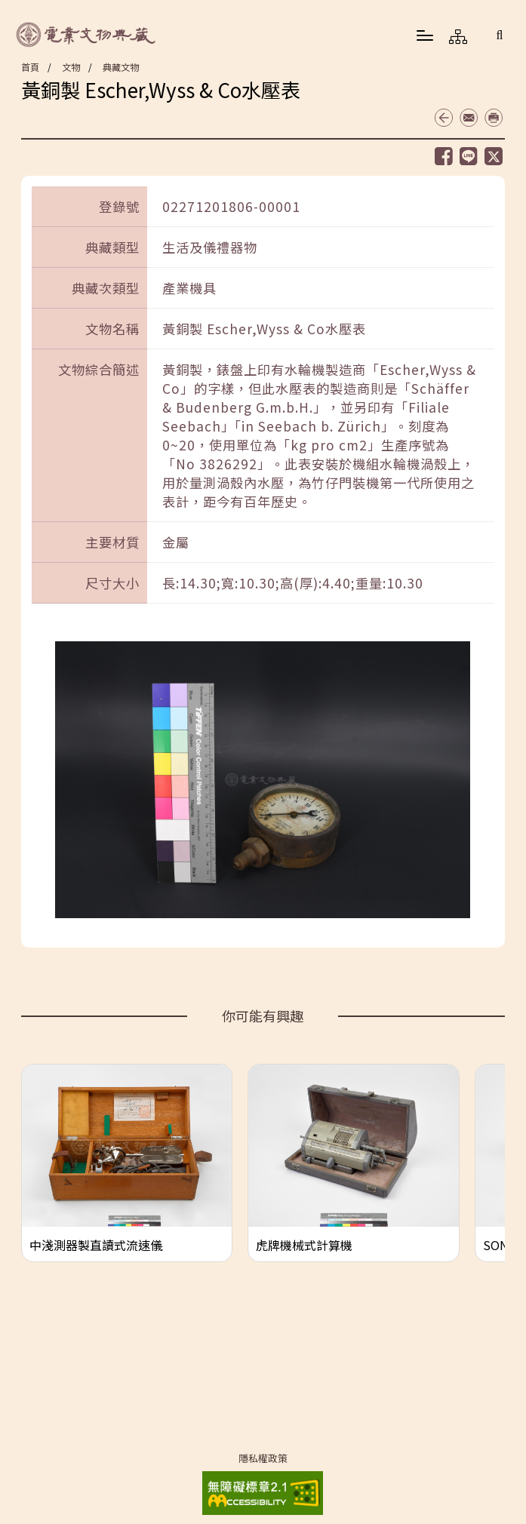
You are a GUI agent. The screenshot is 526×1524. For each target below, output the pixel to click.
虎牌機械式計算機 (304, 1245)
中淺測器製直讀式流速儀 (95, 1245)
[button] (499, 34)
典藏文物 (121, 66)
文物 (71, 66)
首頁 (30, 66)
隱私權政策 (263, 1458)
